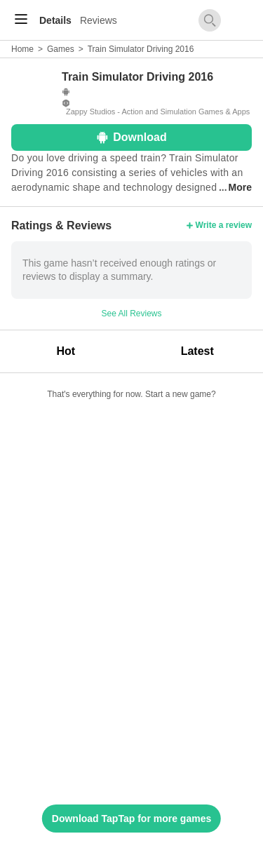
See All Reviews (131, 313)
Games (60, 49)
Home (22, 49)
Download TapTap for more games (131, 818)
